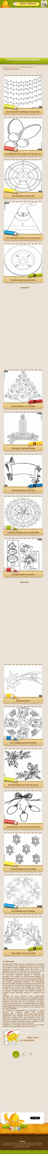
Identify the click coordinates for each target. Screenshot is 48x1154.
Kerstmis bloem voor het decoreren (23, 785)
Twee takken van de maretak (23, 953)
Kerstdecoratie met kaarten (23, 575)
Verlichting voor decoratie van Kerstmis (23, 827)
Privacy (22, 1141)
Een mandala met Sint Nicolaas (23, 743)
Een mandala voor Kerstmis (23, 911)
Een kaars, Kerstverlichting (23, 448)
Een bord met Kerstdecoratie (23, 280)
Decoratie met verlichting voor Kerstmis (23, 112)
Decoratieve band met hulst (23, 490)
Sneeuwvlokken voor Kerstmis (23, 869)
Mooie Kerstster (23, 701)
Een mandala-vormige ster (23, 196)
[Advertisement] (24, 32)
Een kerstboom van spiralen (23, 406)
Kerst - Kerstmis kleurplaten (27, 1039)
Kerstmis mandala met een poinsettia (23, 532)
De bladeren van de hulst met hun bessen (23, 154)
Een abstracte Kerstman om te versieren (23, 238)
